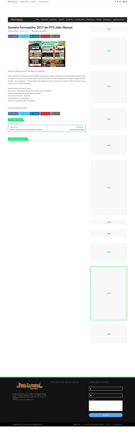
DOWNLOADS (90, 20)
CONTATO (99, 20)
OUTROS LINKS (80, 20)
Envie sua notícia (44, 1)
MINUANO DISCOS (118, 20)
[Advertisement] (68, 10)
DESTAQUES (107, 20)
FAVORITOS (69, 20)
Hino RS (33, 1)
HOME (37, 20)
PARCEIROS (53, 20)
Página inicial (24, 1)
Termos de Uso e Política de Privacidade (93, 424)
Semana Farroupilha (40, 31)
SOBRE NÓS (44, 20)
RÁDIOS (61, 20)
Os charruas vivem (118, 424)
